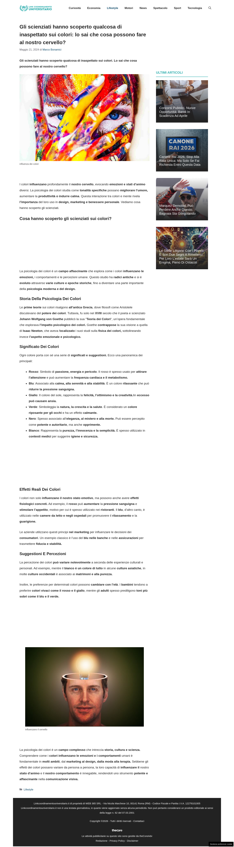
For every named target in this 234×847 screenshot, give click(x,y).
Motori (129, 8)
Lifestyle (112, 8)
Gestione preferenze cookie (221, 844)
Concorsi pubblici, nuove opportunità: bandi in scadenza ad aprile (177, 112)
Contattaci (138, 821)
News (143, 8)
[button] (209, 8)
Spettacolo (160, 8)
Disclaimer (132, 840)
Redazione (101, 840)
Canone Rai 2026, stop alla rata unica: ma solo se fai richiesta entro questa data (179, 160)
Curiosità (75, 8)
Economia (93, 8)
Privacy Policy (117, 840)
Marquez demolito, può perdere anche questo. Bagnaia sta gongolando (177, 209)
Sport (177, 8)
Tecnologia (195, 8)
